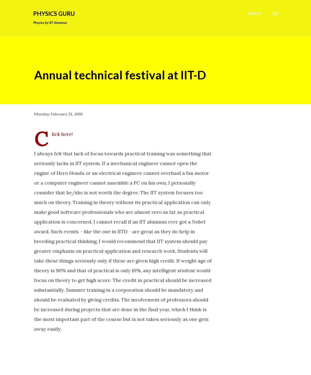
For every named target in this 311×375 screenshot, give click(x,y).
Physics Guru (54, 13)
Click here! (62, 134)
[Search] (254, 14)
